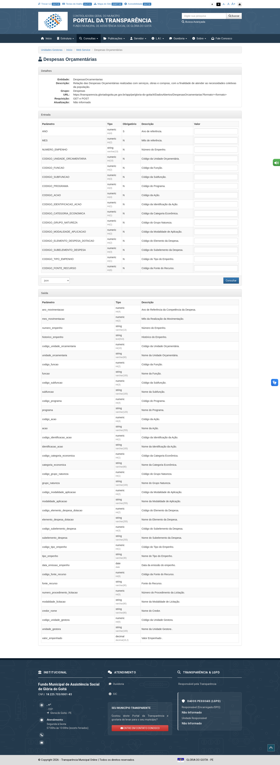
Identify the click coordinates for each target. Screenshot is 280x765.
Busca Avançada (193, 21)
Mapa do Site (108, 4)
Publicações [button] (114, 38)
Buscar (234, 15)
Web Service (83, 49)
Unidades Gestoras (51, 49)
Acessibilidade (137, 4)
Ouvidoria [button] (178, 38)
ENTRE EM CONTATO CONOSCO (140, 728)
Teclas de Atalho (77, 4)
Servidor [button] (138, 38)
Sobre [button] (199, 38)
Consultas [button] (88, 38)
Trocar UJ (49, 4)
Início (46, 38)
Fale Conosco (221, 38)
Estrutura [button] (65, 38)
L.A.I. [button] (158, 38)
